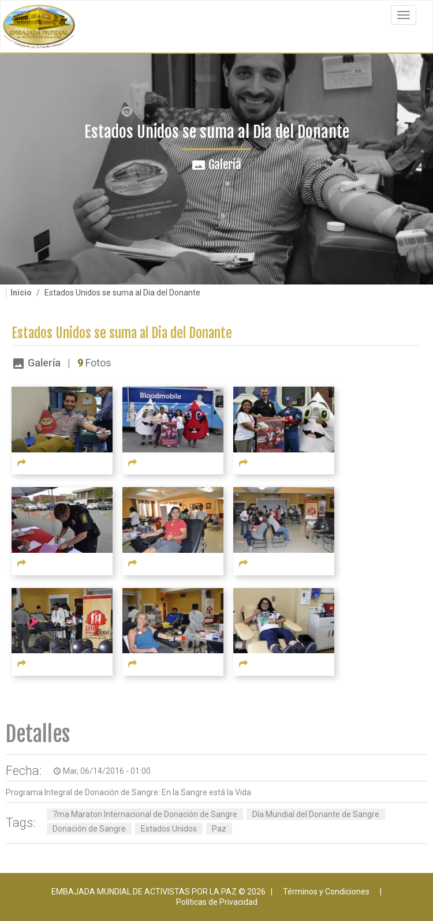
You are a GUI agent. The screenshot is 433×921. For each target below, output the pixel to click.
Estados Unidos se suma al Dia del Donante (122, 333)
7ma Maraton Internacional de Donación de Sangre (145, 814)
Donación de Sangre (89, 828)
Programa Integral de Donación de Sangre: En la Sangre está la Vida (128, 792)
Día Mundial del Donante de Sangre (315, 814)
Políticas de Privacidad (216, 902)
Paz (219, 828)
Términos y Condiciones (326, 891)
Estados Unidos (169, 828)
